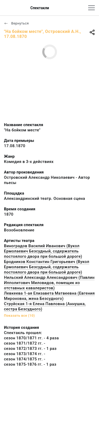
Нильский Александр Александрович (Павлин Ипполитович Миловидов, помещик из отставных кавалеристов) (49, 282)
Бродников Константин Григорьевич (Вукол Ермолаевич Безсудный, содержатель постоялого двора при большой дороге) (46, 267)
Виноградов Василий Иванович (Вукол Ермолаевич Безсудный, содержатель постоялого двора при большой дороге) (43, 251)
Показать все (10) (19, 315)
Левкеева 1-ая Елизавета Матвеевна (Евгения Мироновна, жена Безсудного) (49, 296)
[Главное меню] (91, 8)
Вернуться (16, 23)
